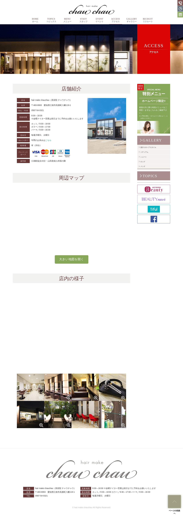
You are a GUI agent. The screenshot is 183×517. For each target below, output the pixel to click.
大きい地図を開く (71, 259)
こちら (48, 140)
